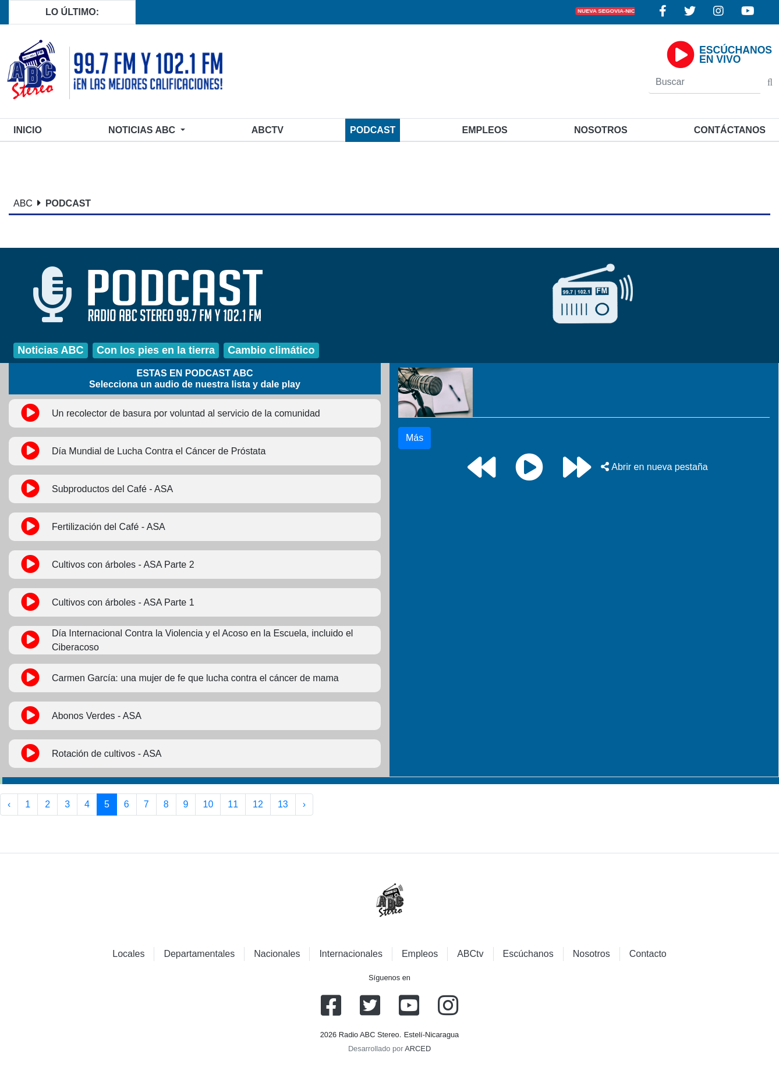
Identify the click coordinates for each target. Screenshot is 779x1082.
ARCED (418, 1048)
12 (258, 804)
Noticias (143, 130)
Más (414, 438)
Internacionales (351, 954)
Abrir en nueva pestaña (654, 467)
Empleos (420, 954)
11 (233, 804)
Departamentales (199, 954)
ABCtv (268, 130)
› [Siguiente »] (304, 804)
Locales (128, 954)
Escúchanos (528, 954)
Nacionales (277, 954)
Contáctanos (730, 130)
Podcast (372, 130)
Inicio (30, 129)
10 (208, 804)
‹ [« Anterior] (9, 804)
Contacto (648, 954)
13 (283, 804)
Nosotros (601, 130)
